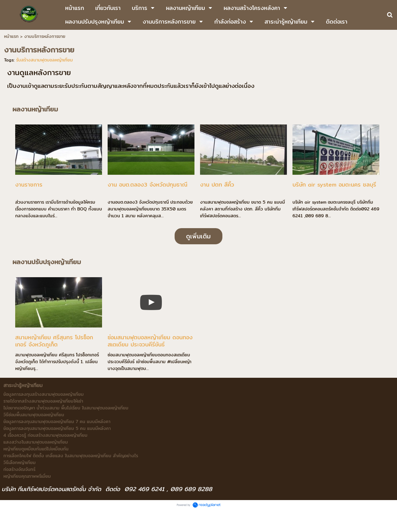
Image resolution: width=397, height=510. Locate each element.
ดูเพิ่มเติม (198, 236)
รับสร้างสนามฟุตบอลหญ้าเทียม (44, 59)
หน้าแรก (11, 36)
